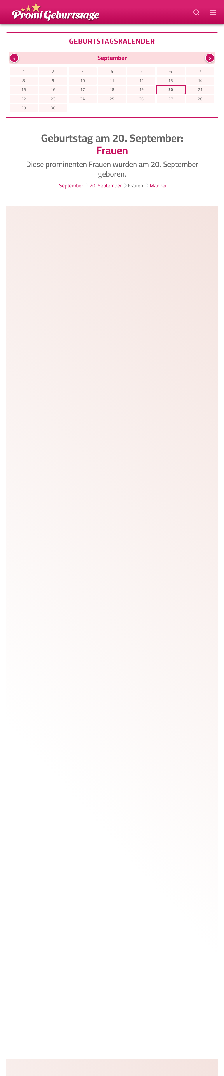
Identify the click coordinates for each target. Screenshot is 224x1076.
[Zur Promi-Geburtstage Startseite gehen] (55, 11)
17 (82, 89)
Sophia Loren (74, 729)
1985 (160, 366)
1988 (161, 302)
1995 (156, 239)
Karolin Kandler (78, 348)
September (71, 185)
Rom (173, 430)
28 (200, 99)
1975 (154, 430)
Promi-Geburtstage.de (121, 1037)
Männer (158, 185)
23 (53, 99)
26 (141, 99)
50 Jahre (102, 436)
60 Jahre (158, 627)
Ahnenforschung (133, 1052)
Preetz (192, 684)
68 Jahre (134, 691)
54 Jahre (134, 500)
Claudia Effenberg (81, 602)
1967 (163, 557)
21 (200, 89)
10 (82, 80)
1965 (166, 620)
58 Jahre (125, 563)
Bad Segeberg (186, 493)
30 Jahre (133, 245)
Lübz (178, 366)
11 (112, 80)
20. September (106, 185)
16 (53, 89)
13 (170, 80)
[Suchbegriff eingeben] (196, 12)
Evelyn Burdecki (78, 284)
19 (141, 89)
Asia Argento (74, 411)
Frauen (135, 185)
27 (170, 99)
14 (200, 80)
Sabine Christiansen (84, 666)
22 (23, 99)
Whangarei (182, 239)
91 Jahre (102, 754)
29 (23, 108)
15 (23, 89)
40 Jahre (134, 373)
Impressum (168, 1044)
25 (112, 99)
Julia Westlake (76, 475)
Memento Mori (89, 1052)
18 (112, 89)
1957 (170, 684)
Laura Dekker (74, 220)
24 (82, 99)
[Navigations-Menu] (214, 12)
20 (170, 89)
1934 (155, 747)
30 (53, 108)
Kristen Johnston (79, 538)
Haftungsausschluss (124, 1044)
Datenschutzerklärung (68, 1044)
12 (141, 80)
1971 (157, 493)
